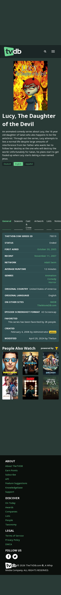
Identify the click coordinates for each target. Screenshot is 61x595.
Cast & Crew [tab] (28, 230)
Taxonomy (11, 530)
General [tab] (6, 227)
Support (9, 497)
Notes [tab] (57, 227)
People (9, 526)
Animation (50, 281)
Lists (7, 521)
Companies (11, 517)
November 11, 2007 (45, 261)
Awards (9, 513)
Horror (52, 288)
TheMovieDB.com (46, 311)
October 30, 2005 (46, 255)
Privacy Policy (12, 545)
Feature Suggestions (16, 489)
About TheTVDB (14, 471)
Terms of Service (14, 541)
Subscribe (10, 480)
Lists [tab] (49, 227)
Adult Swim (50, 268)
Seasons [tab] (18, 227)
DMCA (8, 550)
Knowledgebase (14, 493)
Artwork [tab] (39, 227)
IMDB (53, 307)
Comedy (51, 284)
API (7, 484)
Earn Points (11, 476)
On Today (10, 508)
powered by (50, 354)
